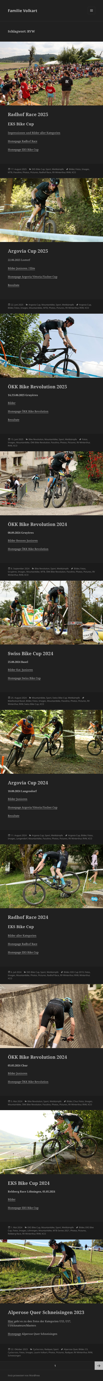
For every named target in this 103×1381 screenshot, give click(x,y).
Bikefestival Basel (16, 700)
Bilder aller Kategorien (22, 935)
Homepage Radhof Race (22, 141)
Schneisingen (14, 1355)
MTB (10, 172)
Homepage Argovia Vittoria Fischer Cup (32, 276)
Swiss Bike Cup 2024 (30, 653)
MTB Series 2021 (61, 1230)
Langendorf (21, 838)
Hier (11, 1321)
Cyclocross (38, 1349)
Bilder (71, 169)
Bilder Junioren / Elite (21, 268)
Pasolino (17, 172)
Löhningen (32, 1230)
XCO (74, 172)
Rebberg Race (14, 1233)
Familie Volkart (22, 10)
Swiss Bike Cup (59, 697)
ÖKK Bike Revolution (40, 442)
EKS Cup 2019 (77, 972)
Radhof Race (45, 172)
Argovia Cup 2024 (28, 783)
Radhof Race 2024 (28, 917)
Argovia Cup (34, 304)
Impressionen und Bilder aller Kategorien (34, 132)
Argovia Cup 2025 (28, 251)
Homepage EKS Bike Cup (23, 149)
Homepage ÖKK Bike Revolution (28, 411)
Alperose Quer (71, 1349)
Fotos (78, 169)
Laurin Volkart (40, 1352)
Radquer (48, 1349)
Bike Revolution (36, 439)
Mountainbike (48, 304)
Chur (75, 1101)
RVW (68, 172)
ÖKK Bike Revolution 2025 (37, 386)
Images (85, 169)
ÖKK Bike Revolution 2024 (37, 524)
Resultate (13, 285)
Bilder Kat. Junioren (20, 669)
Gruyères (12, 571)
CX (86, 1349)
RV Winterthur (58, 172)
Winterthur (84, 975)
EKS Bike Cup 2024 (29, 1183)
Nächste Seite (99, 1365)
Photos (26, 172)
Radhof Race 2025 (28, 114)
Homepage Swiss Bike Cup (24, 678)
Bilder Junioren (17, 799)
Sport (48, 169)
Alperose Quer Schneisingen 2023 (46, 1312)
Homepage (14, 1334)
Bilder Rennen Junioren (23, 540)
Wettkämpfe (58, 169)
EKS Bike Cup (38, 169)
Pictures (34, 172)
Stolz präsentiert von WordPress (24, 1375)
